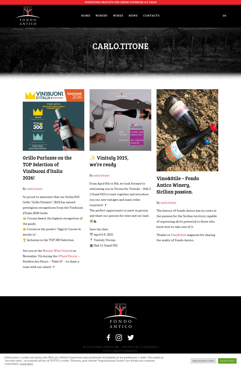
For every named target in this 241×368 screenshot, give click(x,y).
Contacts (151, 16)
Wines (118, 16)
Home (85, 16)
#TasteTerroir (67, 256)
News (133, 16)
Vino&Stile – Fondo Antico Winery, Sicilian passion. (178, 185)
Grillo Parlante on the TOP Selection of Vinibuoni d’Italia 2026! (47, 167)
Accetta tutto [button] (227, 361)
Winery (102, 16)
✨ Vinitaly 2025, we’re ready (109, 161)
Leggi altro (26, 364)
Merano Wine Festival (57, 250)
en (224, 16)
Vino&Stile (178, 235)
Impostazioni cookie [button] (203, 361)
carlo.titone (34, 188)
